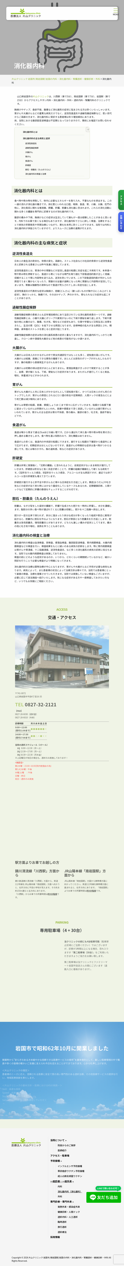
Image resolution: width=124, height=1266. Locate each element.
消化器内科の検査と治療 (35, 173)
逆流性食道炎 (31, 143)
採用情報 (55, 1237)
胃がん (28, 156)
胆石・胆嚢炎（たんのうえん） (38, 169)
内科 (60, 1186)
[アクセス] (121, 200)
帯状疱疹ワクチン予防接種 (71, 1171)
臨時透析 (62, 1221)
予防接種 (55, 1161)
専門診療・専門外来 (61, 1201)
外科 (60, 1196)
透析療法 (62, 1232)
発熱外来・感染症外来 (69, 1206)
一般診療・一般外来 (61, 1181)
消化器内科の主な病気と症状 (36, 138)
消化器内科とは (30, 131)
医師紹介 (62, 1150)
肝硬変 (28, 165)
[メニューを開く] (115, 10)
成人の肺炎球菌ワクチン (70, 1176)
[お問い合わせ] (121, 222)
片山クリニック (41, 96)
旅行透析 (62, 1226)
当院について (57, 1140)
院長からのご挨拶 (67, 1145)
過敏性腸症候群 (31, 147)
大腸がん (29, 152)
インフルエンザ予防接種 (70, 1166)
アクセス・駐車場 (59, 1155)
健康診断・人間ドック (69, 1211)
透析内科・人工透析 (68, 1216)
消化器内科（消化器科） (70, 1191)
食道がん (29, 160)
